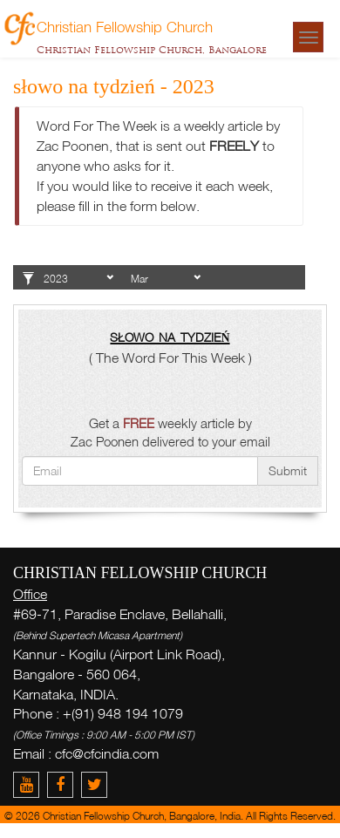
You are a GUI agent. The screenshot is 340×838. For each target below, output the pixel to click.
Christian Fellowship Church (125, 26)
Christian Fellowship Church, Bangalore (152, 50)
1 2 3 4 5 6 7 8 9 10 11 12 (166, 279)
